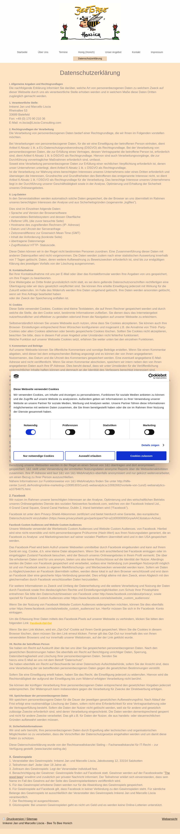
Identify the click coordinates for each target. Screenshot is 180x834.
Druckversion (14, 819)
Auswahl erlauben (90, 455)
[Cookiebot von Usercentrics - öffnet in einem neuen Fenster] (151, 376)
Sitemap (31, 819)
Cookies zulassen (141, 455)
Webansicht (169, 819)
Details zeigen (150, 445)
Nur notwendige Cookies (38, 455)
